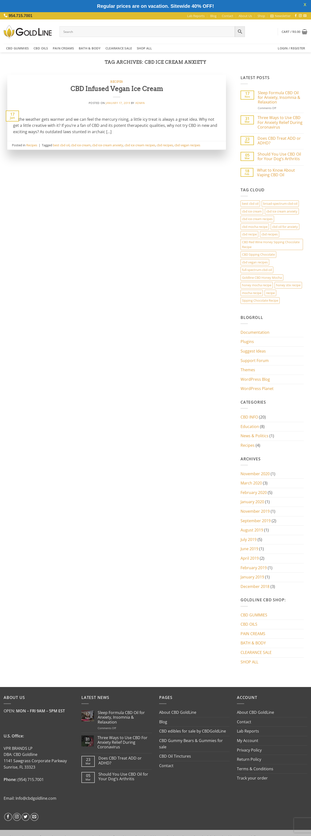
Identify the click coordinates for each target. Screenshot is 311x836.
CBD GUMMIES (17, 48)
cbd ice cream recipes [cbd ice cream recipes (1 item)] (257, 219)
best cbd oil (61, 145)
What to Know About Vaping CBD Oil (276, 172)
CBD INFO (249, 417)
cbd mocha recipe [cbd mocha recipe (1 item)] (255, 226)
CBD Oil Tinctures (175, 756)
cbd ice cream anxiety (107, 145)
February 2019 (254, 567)
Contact (227, 16)
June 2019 (249, 548)
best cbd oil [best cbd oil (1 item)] (250, 203)
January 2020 (252, 501)
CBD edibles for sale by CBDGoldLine (192, 731)
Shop (261, 16)
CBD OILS (41, 48)
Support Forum (255, 360)
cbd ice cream (81, 145)
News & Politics (254, 435)
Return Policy (249, 759)
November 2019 (255, 511)
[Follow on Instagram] (300, 16)
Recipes (116, 82)
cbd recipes (165, 145)
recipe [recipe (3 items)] (270, 293)
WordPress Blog (255, 379)
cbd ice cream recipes (140, 145)
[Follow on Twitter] (26, 817)
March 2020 (251, 483)
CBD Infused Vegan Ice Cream (116, 89)
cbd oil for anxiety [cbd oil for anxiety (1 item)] (285, 226)
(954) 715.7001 (30, 779)
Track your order (252, 778)
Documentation (255, 332)
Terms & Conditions (255, 768)
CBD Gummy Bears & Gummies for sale (191, 744)
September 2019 (256, 520)
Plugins (247, 341)
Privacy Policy (249, 750)
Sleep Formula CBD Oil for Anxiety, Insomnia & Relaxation (279, 98)
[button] (280, 15)
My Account (247, 740)
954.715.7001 (20, 16)
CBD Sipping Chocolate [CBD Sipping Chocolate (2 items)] (258, 254)
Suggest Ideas (253, 351)
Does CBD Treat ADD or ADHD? (279, 140)
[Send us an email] (304, 16)
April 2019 (250, 558)
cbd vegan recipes (187, 145)
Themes (248, 369)
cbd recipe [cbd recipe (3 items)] (249, 234)
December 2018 (255, 586)
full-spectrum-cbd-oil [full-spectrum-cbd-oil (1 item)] (257, 270)
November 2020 (255, 473)
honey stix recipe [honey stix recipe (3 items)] (288, 285)
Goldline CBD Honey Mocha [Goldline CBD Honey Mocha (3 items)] (262, 277)
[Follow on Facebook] (295, 16)
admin (140, 103)
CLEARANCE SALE (118, 48)
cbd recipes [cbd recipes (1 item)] (269, 234)
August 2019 (252, 530)
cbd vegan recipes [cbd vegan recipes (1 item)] (255, 262)
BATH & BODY (90, 48)
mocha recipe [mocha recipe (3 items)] (251, 293)
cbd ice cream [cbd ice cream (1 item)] (252, 211)
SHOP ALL (144, 48)
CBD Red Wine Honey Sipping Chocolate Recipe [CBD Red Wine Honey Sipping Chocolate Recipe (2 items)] (271, 244)
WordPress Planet (257, 388)
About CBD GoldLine (177, 712)
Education (250, 426)
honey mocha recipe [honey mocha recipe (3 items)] (256, 285)
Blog (213, 16)
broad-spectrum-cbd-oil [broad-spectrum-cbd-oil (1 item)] (280, 203)
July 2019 (249, 539)
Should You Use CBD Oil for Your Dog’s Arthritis (279, 156)
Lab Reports (196, 16)
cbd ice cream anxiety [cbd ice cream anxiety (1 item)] (281, 211)
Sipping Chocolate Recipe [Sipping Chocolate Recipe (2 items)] (260, 300)
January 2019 (252, 577)
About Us (245, 16)
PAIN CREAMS (63, 48)
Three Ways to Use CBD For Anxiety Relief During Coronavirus (280, 122)
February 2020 (254, 492)
